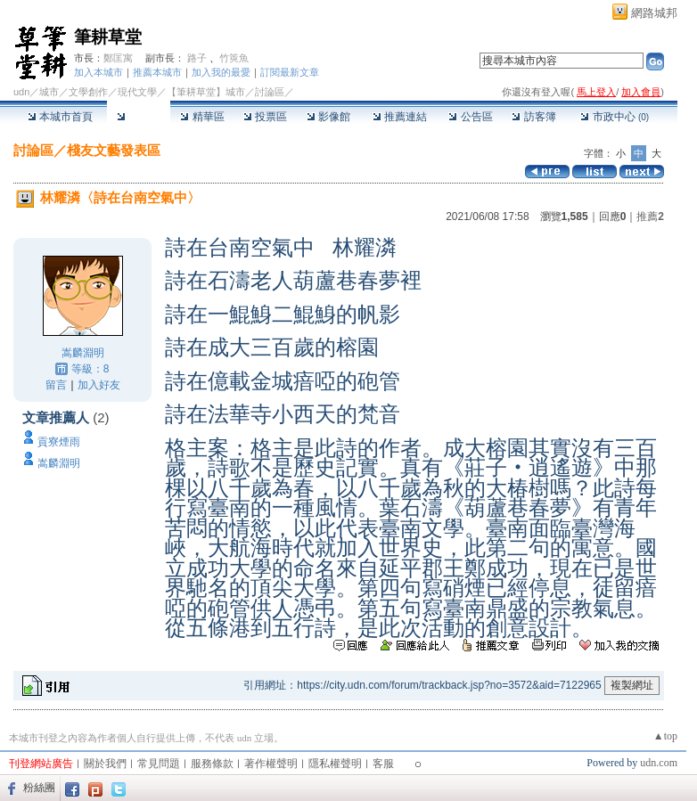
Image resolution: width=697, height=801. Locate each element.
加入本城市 (98, 72)
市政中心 (614, 116)
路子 (197, 58)
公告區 (470, 116)
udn (21, 91)
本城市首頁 (60, 116)
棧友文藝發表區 (113, 150)
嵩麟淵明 (83, 353)
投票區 (265, 116)
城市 (49, 91)
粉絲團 (39, 787)
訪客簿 (533, 116)
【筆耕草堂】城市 (206, 91)
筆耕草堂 (108, 37)
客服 (383, 763)
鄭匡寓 (118, 58)
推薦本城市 (157, 72)
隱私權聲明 (335, 763)
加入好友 (99, 385)
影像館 (328, 116)
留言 (56, 385)
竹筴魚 (234, 58)
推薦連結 (400, 116)
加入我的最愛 (221, 72)
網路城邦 (654, 13)
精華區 (202, 116)
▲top (665, 736)
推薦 (650, 216)
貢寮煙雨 (58, 442)
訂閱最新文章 (289, 72)
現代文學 (137, 91)
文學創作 (88, 91)
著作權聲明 (271, 763)
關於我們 (105, 763)
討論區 (138, 116)
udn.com (658, 762)
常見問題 (158, 763)
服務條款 (212, 763)
